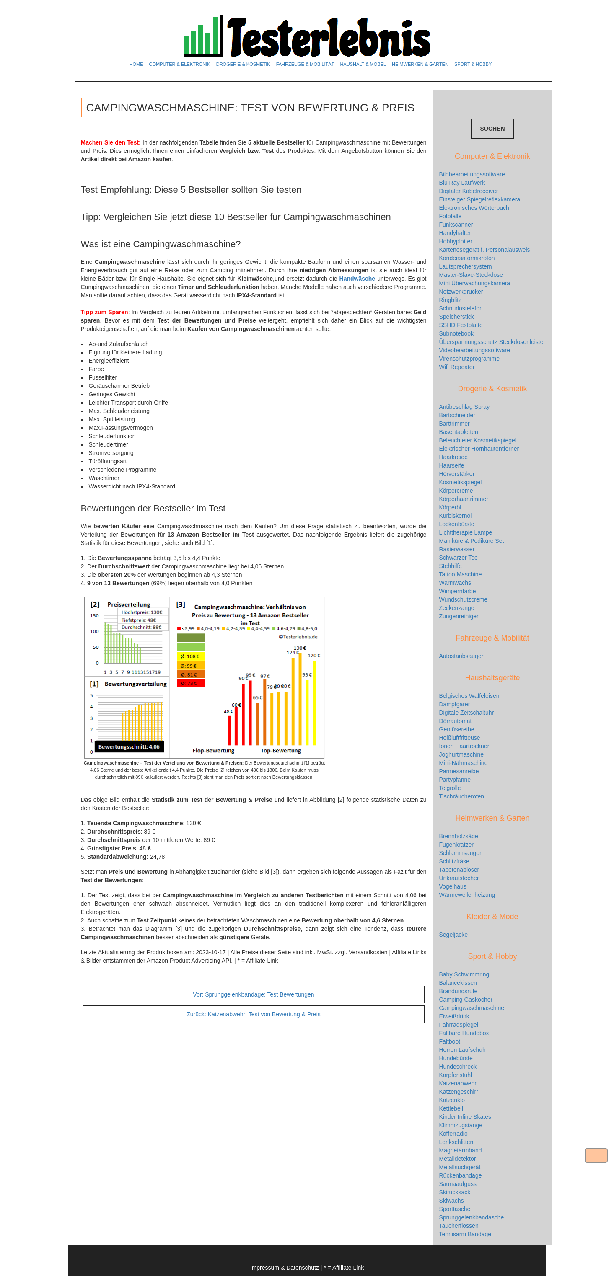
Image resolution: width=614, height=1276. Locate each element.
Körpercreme (456, 490)
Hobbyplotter (455, 241)
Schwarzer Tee (458, 557)
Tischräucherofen (461, 796)
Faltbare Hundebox (464, 1033)
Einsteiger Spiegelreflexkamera (480, 199)
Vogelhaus (452, 886)
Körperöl (450, 507)
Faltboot (450, 1041)
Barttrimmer (454, 423)
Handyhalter (455, 233)
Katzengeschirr (458, 1091)
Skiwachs (451, 1200)
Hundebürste (456, 1058)
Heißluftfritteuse (459, 737)
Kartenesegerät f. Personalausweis (484, 249)
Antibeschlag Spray (464, 406)
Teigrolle (450, 788)
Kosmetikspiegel (460, 482)
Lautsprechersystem (465, 266)
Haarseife (451, 465)
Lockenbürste (456, 524)
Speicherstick (456, 316)
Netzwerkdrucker (461, 291)
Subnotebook (456, 333)
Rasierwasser (457, 549)
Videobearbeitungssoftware (474, 350)
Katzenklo (452, 1100)
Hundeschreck (458, 1066)
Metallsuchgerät (460, 1167)
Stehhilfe (450, 566)
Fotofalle (450, 216)
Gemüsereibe (456, 729)
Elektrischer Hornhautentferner (479, 448)
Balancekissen (458, 982)
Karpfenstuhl (455, 1075)
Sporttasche (455, 1209)
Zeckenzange (456, 607)
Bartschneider (457, 415)
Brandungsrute (458, 991)
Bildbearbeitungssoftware (472, 174)
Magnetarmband (460, 1150)
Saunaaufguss (458, 1183)
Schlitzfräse (454, 861)
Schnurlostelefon (461, 308)
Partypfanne (455, 779)
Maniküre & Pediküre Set (471, 540)
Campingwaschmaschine (472, 1008)
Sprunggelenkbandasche (471, 1217)
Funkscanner (456, 224)
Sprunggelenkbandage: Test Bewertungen (253, 994)
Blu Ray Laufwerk (462, 182)
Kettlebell (451, 1108)
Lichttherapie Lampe (465, 532)
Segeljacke (453, 934)
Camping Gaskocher (466, 999)
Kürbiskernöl (455, 515)
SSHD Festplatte (461, 325)
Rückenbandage (460, 1175)
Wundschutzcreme (463, 599)
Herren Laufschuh (462, 1049)
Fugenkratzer (456, 844)
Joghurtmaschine (461, 754)
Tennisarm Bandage (465, 1234)
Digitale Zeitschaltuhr (466, 712)
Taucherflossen (459, 1225)
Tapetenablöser (459, 869)
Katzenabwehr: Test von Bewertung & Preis (254, 1014)
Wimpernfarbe (457, 591)
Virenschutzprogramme (469, 358)
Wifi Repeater (457, 367)
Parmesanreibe (459, 771)
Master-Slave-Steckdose (471, 274)
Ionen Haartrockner (464, 746)
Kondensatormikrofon (467, 258)
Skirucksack (455, 1192)
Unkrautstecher (459, 878)
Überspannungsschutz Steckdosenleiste (491, 341)
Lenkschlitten (456, 1142)
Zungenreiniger (459, 616)
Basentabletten (458, 432)
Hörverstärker (457, 473)
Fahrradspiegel (458, 1024)
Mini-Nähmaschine (463, 762)
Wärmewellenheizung (467, 894)
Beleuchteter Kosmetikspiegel (477, 440)
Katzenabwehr (458, 1083)
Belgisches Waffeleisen (469, 695)
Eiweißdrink (454, 1016)
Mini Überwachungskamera (474, 283)
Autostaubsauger (461, 656)
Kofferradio (453, 1133)
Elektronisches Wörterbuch (474, 207)
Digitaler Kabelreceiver (468, 191)
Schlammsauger (460, 853)
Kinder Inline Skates (465, 1116)
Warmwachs (455, 582)
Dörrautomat (455, 721)
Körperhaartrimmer (463, 499)
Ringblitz (450, 300)
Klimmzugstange (461, 1125)
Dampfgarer (454, 704)
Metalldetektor (457, 1158)
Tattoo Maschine (460, 574)
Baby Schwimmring (464, 974)
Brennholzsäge (458, 836)
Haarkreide (453, 457)
